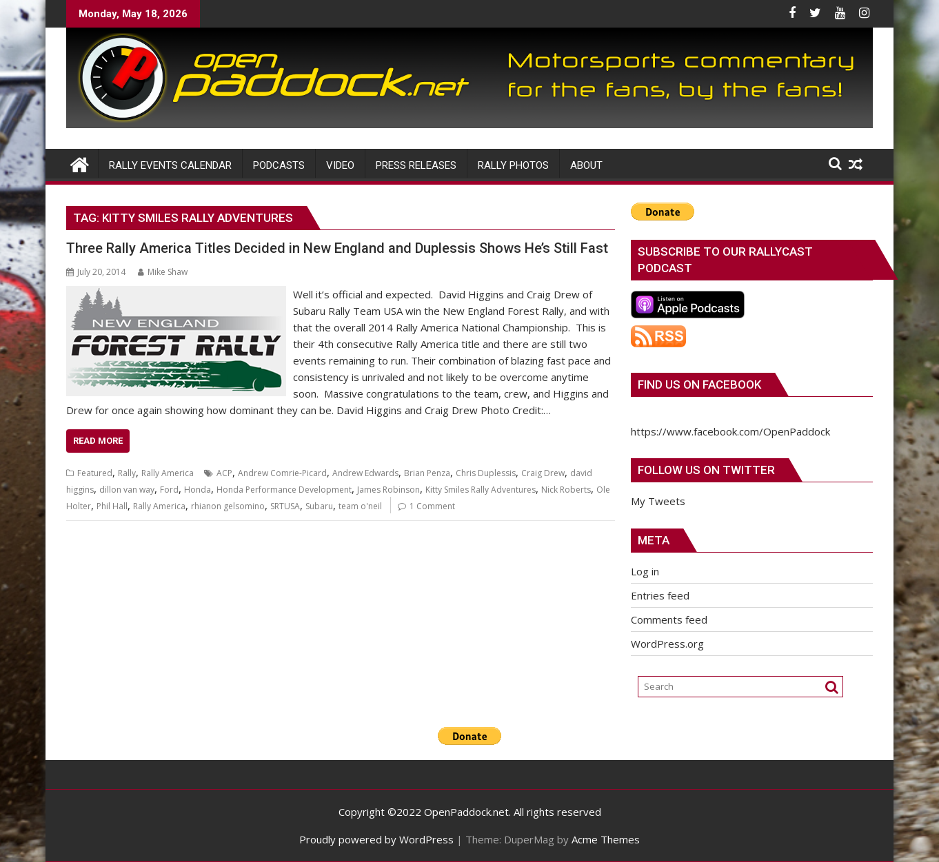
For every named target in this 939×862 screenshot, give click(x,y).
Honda (197, 489)
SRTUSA (285, 506)
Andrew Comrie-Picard (282, 473)
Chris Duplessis (486, 473)
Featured (94, 473)
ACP (224, 473)
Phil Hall (112, 506)
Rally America (167, 473)
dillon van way (126, 489)
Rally (127, 473)
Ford (169, 489)
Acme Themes (606, 839)
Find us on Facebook (699, 384)
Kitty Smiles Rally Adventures (480, 489)
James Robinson (388, 489)
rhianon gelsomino (228, 506)
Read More (98, 440)
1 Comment (432, 506)
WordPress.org (667, 643)
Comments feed (669, 619)
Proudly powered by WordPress (376, 839)
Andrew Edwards (365, 473)
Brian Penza (427, 473)
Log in (645, 571)
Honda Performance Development (284, 489)
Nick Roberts (566, 489)
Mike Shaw (163, 272)
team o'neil (360, 506)
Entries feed (660, 595)
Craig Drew (543, 473)
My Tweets (658, 501)
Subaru (319, 506)
